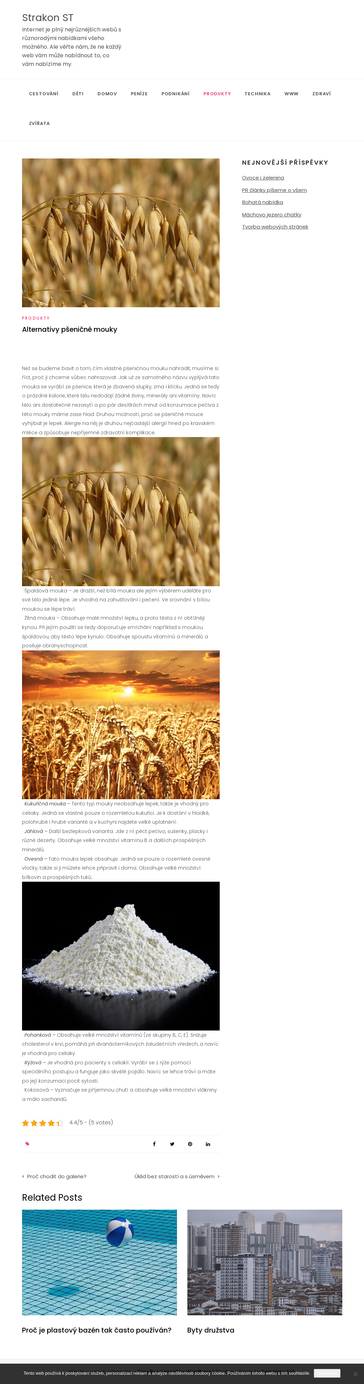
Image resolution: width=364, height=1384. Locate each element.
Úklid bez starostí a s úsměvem (175, 1176)
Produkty (217, 93)
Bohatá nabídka (262, 202)
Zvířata (39, 123)
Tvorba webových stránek (275, 226)
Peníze (139, 93)
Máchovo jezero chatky (271, 214)
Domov (107, 93)
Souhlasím (326, 1373)
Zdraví (321, 93)
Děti (78, 93)
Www (291, 93)
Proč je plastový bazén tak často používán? (96, 1330)
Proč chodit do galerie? (56, 1176)
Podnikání (176, 93)
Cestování (44, 93)
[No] (355, 1374)
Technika (257, 93)
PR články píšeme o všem (274, 190)
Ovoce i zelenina (263, 177)
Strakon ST (48, 18)
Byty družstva (211, 1330)
